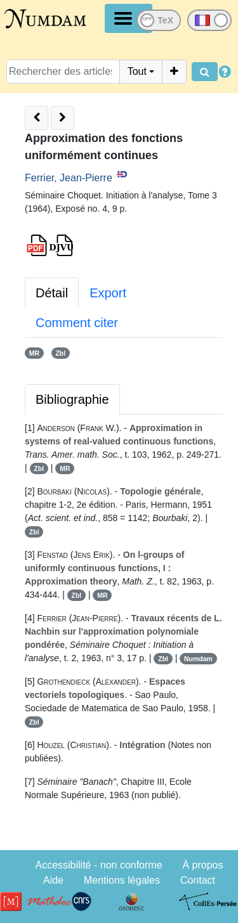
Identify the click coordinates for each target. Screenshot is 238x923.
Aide (53, 880)
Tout (137, 71)
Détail (52, 293)
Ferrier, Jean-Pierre (68, 177)
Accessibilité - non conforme (98, 865)
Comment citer (77, 323)
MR (34, 353)
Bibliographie (72, 399)
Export (107, 293)
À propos (202, 865)
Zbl (60, 353)
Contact (197, 880)
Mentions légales (122, 880)
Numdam (198, 658)
